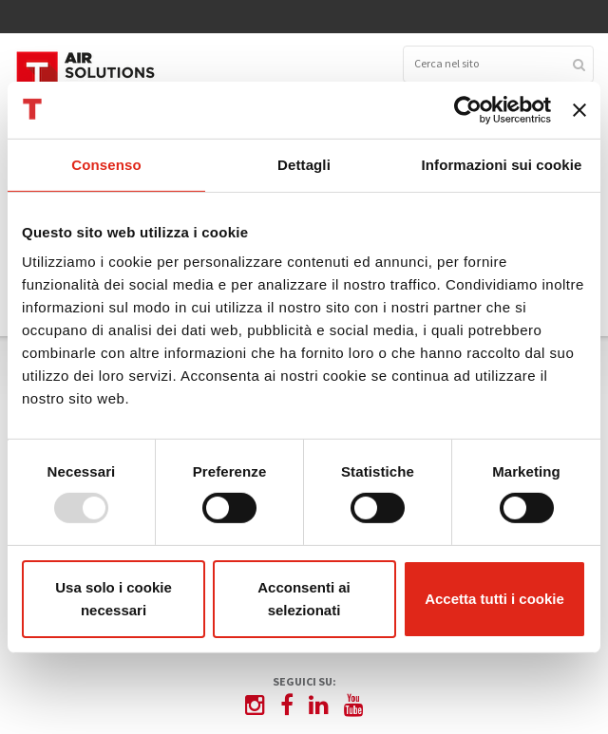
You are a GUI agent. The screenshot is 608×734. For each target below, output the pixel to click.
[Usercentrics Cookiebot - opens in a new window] (468, 109)
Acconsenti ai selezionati (304, 598)
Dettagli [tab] (304, 164)
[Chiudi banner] (579, 109)
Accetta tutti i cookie (494, 599)
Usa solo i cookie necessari (113, 598)
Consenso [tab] (106, 164)
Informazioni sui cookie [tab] (502, 164)
